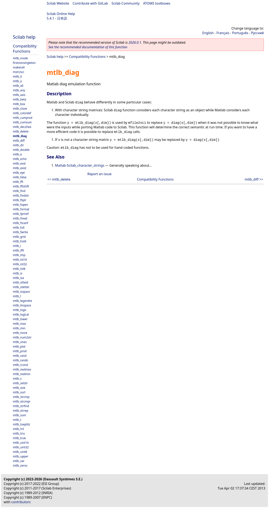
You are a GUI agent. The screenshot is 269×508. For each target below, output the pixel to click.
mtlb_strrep (20, 411)
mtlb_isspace (21, 292)
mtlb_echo (20, 159)
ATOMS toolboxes (156, 3)
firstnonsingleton (24, 63)
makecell (18, 67)
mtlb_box (19, 104)
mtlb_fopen (20, 205)
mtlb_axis (19, 95)
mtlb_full (18, 227)
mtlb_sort (19, 392)
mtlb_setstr (20, 383)
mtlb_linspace (22, 305)
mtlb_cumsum (22, 122)
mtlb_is (17, 273)
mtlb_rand (19, 356)
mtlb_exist (19, 168)
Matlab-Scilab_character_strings (79, 165)
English (208, 33)
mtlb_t (17, 420)
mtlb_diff (19, 140)
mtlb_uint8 (20, 452)
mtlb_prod (20, 351)
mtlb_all (18, 86)
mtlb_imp (19, 255)
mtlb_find (19, 191)
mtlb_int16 (20, 259)
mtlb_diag (20, 136)
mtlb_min (19, 328)
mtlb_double (21, 150)
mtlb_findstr (21, 195)
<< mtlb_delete (58, 179)
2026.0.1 (134, 42)
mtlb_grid (19, 237)
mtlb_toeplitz (21, 424)
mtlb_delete (20, 131)
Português (240, 33)
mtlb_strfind (21, 406)
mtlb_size (19, 388)
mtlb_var (18, 461)
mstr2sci (18, 72)
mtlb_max (19, 324)
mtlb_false (20, 177)
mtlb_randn (20, 360)
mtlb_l (17, 296)
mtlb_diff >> (254, 179)
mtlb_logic (20, 310)
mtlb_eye (19, 173)
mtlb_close (20, 108)
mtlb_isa (18, 278)
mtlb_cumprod (22, 118)
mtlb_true (19, 438)
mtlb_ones (20, 342)
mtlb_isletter (21, 287)
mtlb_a (17, 81)
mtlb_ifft (18, 250)
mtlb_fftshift (21, 186)
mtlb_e (17, 154)
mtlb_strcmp (21, 397)
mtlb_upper (20, 456)
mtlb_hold (19, 241)
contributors (21, 502)
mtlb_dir (18, 145)
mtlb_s (17, 378)
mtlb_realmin (21, 374)
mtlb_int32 (20, 264)
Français (222, 33)
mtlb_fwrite (20, 232)
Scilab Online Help (61, 13)
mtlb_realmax (22, 369)
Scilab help (24, 37)
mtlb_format (21, 209)
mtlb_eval (19, 163)
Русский (257, 33)
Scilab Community (125, 3)
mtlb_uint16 (21, 443)
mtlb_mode (20, 58)
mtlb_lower (20, 319)
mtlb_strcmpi (21, 401)
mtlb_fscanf (20, 223)
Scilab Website (58, 3)
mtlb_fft (18, 182)
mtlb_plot (19, 346)
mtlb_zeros (20, 465)
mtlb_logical (21, 314)
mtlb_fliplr (19, 200)
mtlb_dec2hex (22, 127)
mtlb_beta (19, 99)
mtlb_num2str (22, 337)
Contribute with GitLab (90, 3)
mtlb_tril (18, 429)
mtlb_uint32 (21, 447)
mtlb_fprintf (21, 214)
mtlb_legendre (22, 301)
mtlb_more (20, 333)
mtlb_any (19, 90)
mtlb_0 (17, 76)
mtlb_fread (20, 218)
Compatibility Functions (25, 48)
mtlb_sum (19, 415)
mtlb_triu (19, 433)
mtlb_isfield (20, 282)
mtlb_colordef (22, 113)
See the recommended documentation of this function (87, 47)
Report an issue (99, 174)
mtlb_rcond (20, 365)
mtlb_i (17, 246)
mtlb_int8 (19, 269)
